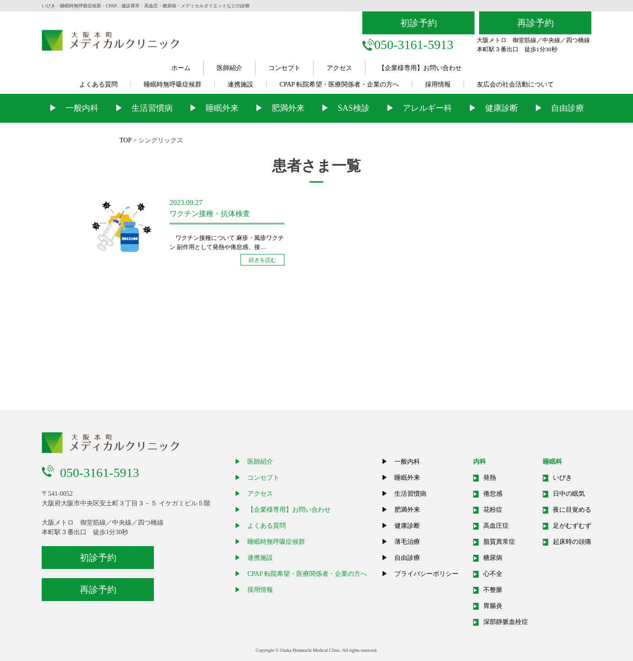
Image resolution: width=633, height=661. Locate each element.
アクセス (339, 68)
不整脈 (492, 589)
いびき (562, 477)
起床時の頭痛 (572, 541)
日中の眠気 (569, 493)
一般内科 (81, 108)
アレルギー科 (427, 108)
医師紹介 (229, 68)
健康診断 (501, 108)
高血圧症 (496, 525)
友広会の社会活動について (515, 84)
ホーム (181, 68)
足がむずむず (572, 525)
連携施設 (240, 84)
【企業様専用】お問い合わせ (420, 68)
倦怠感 (492, 493)
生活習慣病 (152, 108)
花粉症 (492, 509)
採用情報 (438, 84)
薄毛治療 (407, 541)
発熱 (489, 477)
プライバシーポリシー (426, 573)
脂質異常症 (499, 541)
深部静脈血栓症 (505, 621)
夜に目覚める (572, 509)
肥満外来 (288, 108)
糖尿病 (492, 557)
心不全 (492, 573)
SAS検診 (353, 108)
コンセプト (284, 68)
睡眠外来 (222, 108)
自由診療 (567, 108)
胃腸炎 (492, 605)
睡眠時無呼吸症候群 (173, 84)
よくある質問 (98, 84)
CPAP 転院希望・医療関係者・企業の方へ (339, 84)
